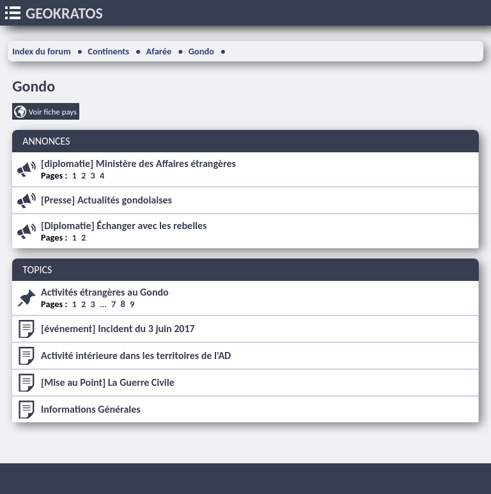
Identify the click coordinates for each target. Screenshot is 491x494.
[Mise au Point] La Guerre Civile (108, 382)
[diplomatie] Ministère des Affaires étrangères (138, 163)
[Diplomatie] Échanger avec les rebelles (124, 225)
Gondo (33, 86)
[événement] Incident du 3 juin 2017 (118, 329)
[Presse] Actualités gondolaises (106, 200)
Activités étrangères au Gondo (105, 292)
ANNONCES (46, 141)
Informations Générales (91, 409)
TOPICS (37, 270)
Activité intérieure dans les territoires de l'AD (136, 355)
